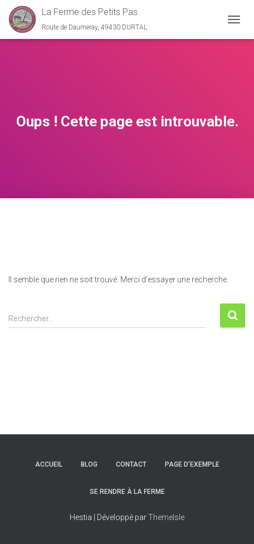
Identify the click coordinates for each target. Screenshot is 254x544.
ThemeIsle (166, 517)
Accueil (48, 464)
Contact (131, 464)
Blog (89, 464)
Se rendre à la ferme (127, 492)
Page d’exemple (192, 464)
